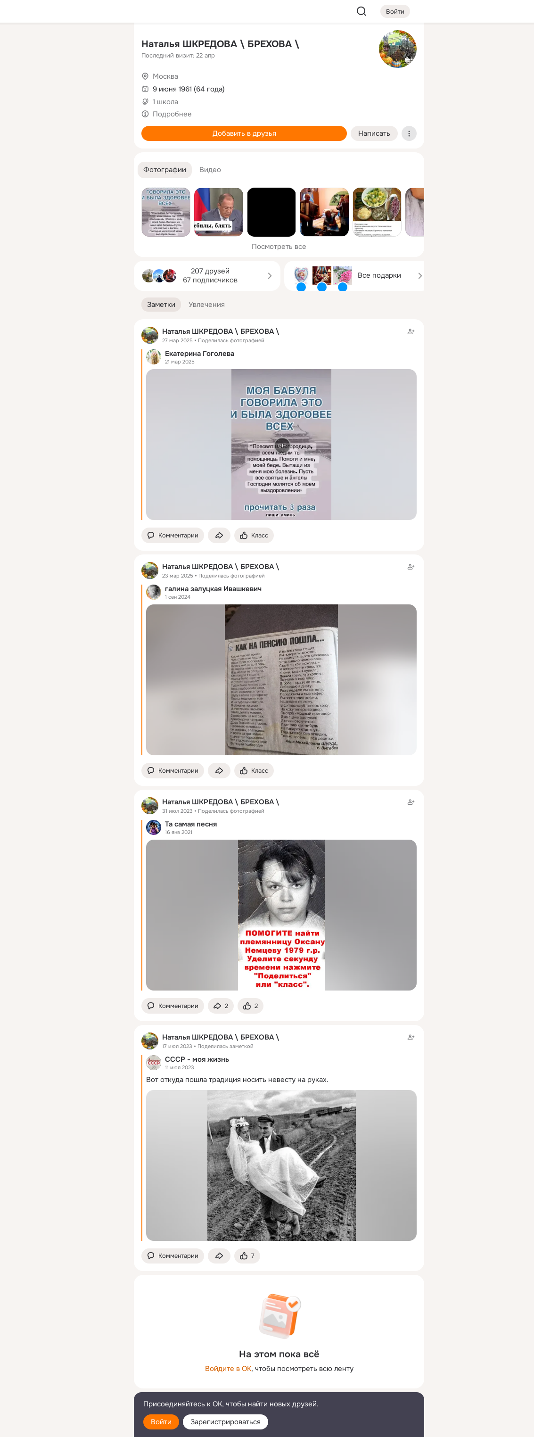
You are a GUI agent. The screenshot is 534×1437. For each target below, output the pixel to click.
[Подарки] (22, 128)
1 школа (165, 102)
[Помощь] (22, 169)
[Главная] (22, 45)
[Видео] (105, 86)
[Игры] (105, 128)
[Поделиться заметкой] (219, 535)
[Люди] (64, 86)
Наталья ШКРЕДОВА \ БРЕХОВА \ (220, 44)
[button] (165, 170)
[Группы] (105, 45)
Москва (165, 76)
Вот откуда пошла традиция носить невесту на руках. (237, 1079)
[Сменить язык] (64, 1384)
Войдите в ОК (228, 1368)
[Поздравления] (64, 128)
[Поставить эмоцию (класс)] (254, 535)
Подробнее (172, 114)
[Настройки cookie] (64, 1424)
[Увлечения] (64, 45)
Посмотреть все (279, 246)
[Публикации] (22, 86)
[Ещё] (64, 1364)
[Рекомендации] (64, 169)
